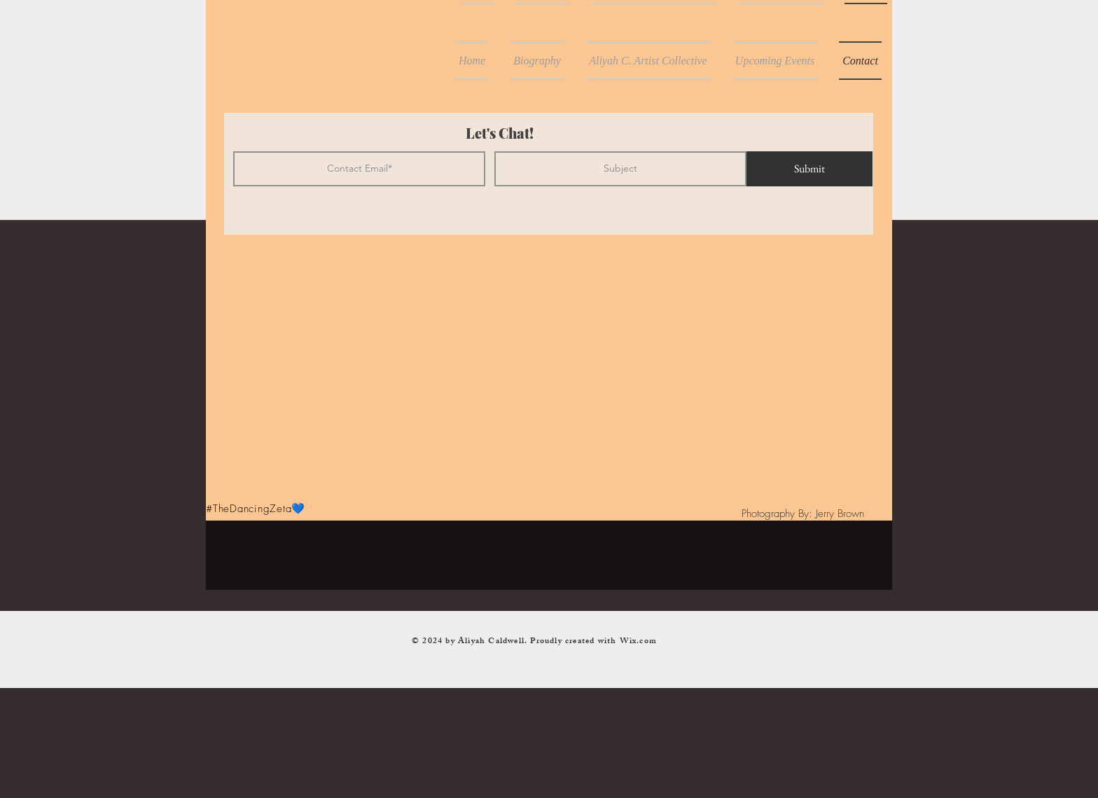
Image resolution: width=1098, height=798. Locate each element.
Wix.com (638, 641)
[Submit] (809, 168)
